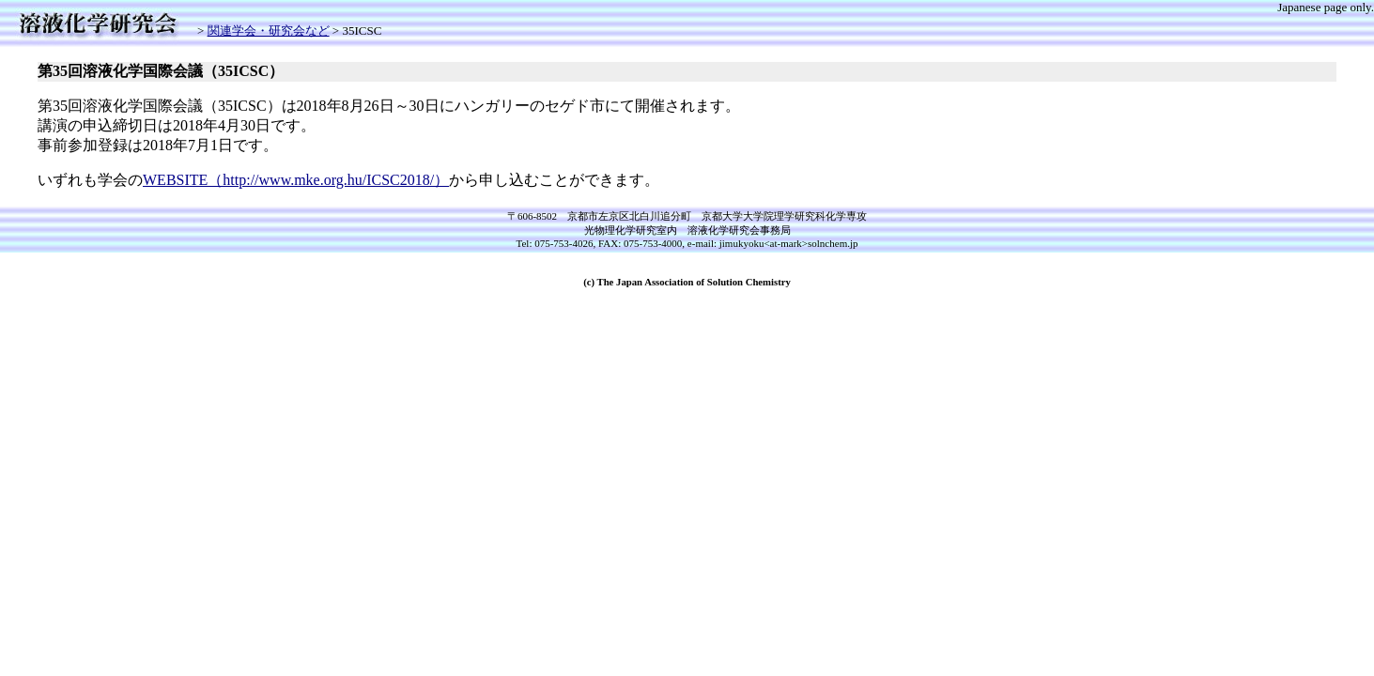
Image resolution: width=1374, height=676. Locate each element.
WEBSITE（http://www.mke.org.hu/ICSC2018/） (296, 180)
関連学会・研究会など (269, 30)
